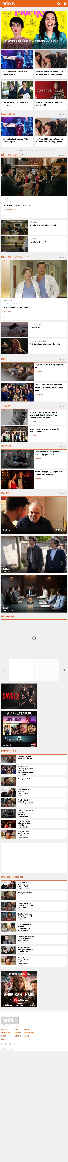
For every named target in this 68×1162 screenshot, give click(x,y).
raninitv (33, 421)
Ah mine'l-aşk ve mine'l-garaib (43, 225)
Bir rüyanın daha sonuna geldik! (17, 205)
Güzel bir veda (36, 327)
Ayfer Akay (39, 371)
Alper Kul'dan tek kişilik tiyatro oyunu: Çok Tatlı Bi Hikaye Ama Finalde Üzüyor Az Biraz (43, 415)
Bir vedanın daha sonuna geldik (16, 307)
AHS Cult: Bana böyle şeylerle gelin (45, 344)
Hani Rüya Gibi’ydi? (38, 242)
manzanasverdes (9, 209)
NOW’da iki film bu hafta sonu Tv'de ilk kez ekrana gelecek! (49, 73)
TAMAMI (61, 114)
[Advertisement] (34, 858)
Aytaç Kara (7, 311)
